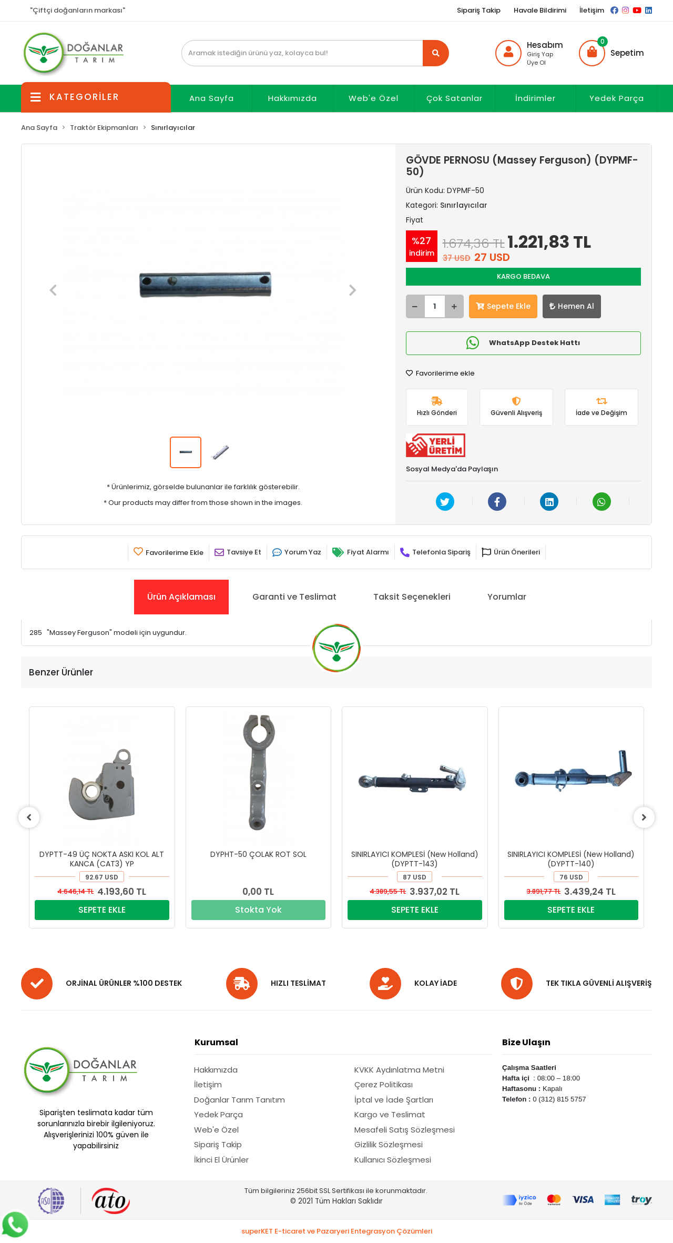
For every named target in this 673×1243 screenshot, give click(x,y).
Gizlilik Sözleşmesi (388, 1144)
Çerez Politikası (383, 1084)
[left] (28, 817)
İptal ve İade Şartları (393, 1099)
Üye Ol (536, 62)
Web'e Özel (374, 98)
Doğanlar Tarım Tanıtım (239, 1099)
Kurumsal (216, 1042)
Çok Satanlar (454, 98)
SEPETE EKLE (102, 910)
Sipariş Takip (479, 10)
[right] (644, 817)
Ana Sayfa (211, 98)
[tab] (181, 597)
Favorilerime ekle (440, 373)
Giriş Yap (540, 54)
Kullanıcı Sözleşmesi (392, 1159)
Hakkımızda (292, 98)
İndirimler (535, 98)
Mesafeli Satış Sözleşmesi (404, 1129)
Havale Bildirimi (540, 10)
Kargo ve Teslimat (389, 1114)
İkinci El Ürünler (221, 1159)
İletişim (591, 10)
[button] (611, 53)
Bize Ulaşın (526, 1042)
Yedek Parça (616, 98)
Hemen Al (571, 306)
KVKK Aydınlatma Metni (399, 1069)
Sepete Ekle (503, 306)
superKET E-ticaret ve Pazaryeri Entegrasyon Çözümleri (336, 1231)
